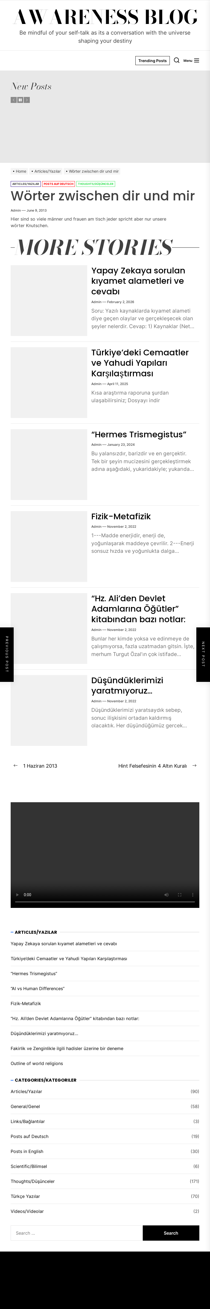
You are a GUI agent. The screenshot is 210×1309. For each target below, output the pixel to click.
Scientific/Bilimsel (29, 1166)
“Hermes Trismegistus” (141, 434)
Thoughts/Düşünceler (95, 183)
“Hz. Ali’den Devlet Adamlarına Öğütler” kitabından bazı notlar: (139, 608)
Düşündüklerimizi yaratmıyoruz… (128, 685)
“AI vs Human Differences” (38, 988)
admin (16, 210)
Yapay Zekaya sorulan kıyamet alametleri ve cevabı (139, 280)
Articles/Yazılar (25, 183)
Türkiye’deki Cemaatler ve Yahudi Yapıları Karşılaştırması (141, 362)
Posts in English (27, 1151)
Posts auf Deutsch (58, 183)
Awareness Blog (105, 17)
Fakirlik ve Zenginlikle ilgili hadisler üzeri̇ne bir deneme (67, 1048)
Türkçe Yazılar (25, 1196)
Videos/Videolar (27, 1211)
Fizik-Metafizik (122, 516)
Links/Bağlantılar (28, 1121)
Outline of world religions (37, 1063)
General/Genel (25, 1106)
